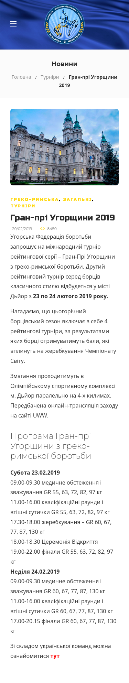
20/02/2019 (22, 228)
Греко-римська (34, 199)
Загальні (77, 199)
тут (55, 656)
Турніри (50, 77)
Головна (21, 77)
